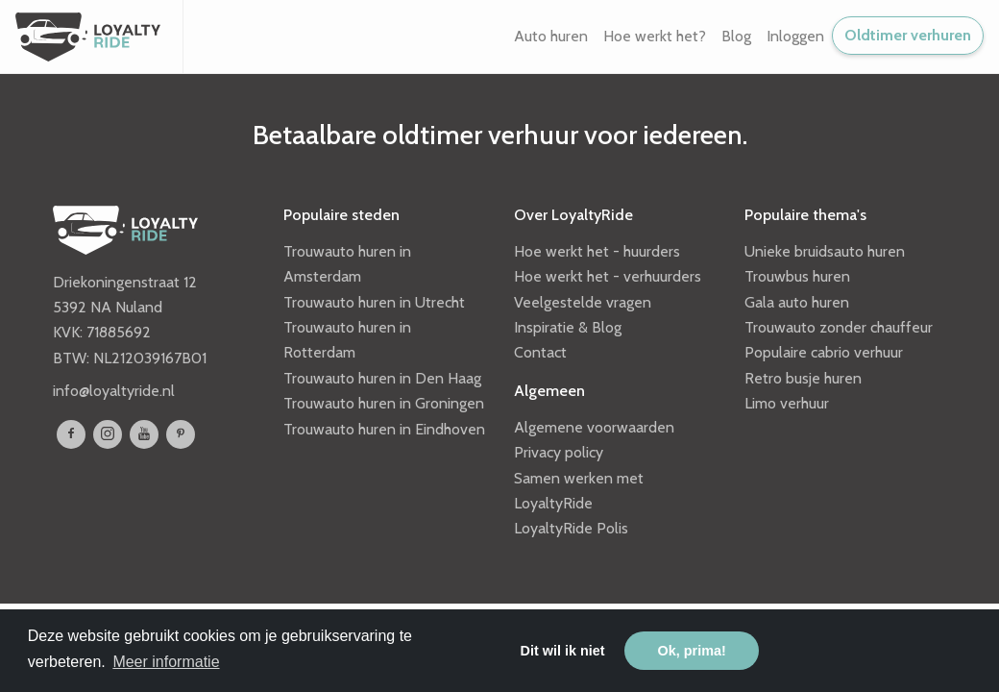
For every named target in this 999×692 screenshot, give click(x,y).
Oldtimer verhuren (907, 35)
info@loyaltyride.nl (114, 391)
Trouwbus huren (797, 276)
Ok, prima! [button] (692, 650)
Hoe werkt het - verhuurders (607, 276)
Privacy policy (558, 452)
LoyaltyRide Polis (571, 528)
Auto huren (551, 36)
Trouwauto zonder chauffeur (838, 327)
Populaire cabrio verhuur (823, 352)
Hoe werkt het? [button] (654, 36)
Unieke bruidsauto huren (824, 251)
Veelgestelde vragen (582, 302)
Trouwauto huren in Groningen (383, 403)
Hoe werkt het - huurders (597, 251)
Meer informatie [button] (165, 662)
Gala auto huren (796, 302)
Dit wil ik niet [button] (563, 650)
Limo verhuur (786, 403)
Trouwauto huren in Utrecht (374, 302)
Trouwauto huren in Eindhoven (384, 429)
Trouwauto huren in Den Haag (382, 378)
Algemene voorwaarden (594, 427)
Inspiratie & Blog (567, 327)
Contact (540, 352)
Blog (736, 36)
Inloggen (795, 36)
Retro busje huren (803, 378)
